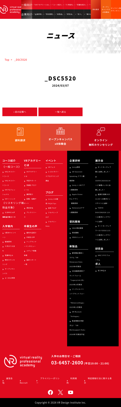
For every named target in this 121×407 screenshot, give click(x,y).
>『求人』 (79, 14)
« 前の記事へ (19, 111)
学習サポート (31, 181)
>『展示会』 (88, 14)
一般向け (26, 5)
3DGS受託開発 (77, 228)
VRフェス (51, 167)
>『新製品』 (59, 14)
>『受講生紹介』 (81, 5)
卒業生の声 (30, 237)
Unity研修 (76, 167)
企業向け (26, 14)
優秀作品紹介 (31, 233)
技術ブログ (52, 208)
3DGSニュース (77, 237)
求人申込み (102, 270)
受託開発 (75, 233)
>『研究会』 (69, 14)
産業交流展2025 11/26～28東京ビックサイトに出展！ (102, 199)
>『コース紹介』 (57, 5)
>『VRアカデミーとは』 (41, 5)
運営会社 (29, 208)
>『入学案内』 (68, 5)
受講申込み (9, 255)
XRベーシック (10, 199)
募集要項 (8, 242)
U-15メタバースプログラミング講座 (52, 176)
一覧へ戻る (60, 111)
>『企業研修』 (37, 14)
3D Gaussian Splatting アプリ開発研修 (76, 176)
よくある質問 (10, 278)
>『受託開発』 (48, 14)
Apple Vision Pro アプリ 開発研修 (76, 199)
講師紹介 (29, 194)
